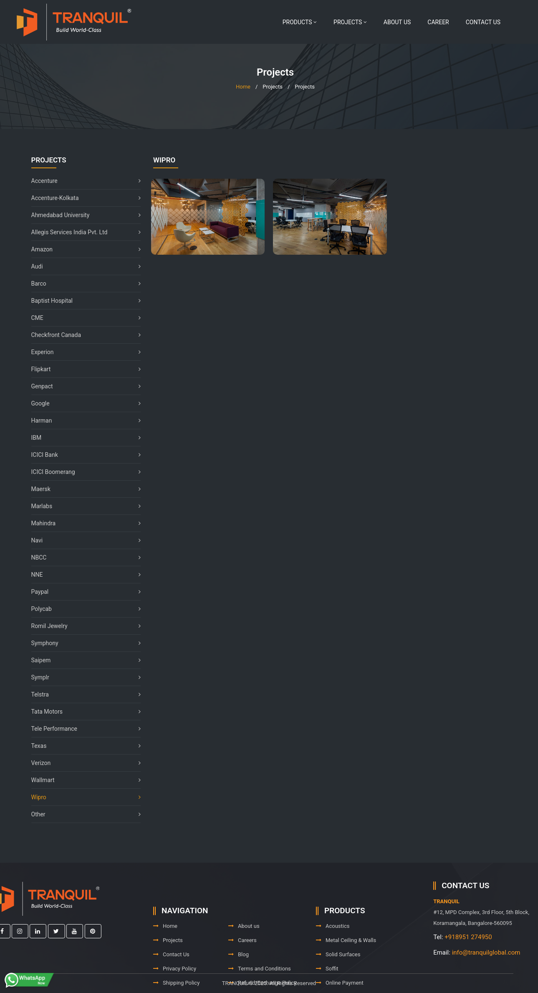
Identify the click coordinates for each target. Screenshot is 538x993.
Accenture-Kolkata (82, 198)
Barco (82, 283)
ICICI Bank (82, 454)
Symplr (82, 677)
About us (397, 22)
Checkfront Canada (82, 335)
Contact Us (483, 22)
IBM (82, 437)
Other (82, 814)
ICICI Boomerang (82, 472)
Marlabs (82, 506)
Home (243, 87)
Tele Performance (82, 728)
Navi (82, 540)
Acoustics (333, 955)
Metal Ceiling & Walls (346, 969)
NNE (82, 574)
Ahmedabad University (82, 215)
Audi (82, 266)
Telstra (82, 694)
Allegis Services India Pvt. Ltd (82, 232)
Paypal (82, 591)
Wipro (82, 797)
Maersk (82, 489)
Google (82, 403)
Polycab (82, 608)
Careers (242, 969)
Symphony (82, 643)
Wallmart (82, 780)
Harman (82, 420)
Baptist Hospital (82, 300)
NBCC (82, 557)
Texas (82, 745)
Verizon (82, 763)
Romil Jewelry (82, 626)
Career (438, 22)
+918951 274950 (509, 937)
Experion (82, 352)
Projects (350, 22)
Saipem (82, 660)
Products (300, 22)
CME (82, 317)
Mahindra (82, 523)
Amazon (82, 249)
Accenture (82, 180)
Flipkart (82, 369)
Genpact (82, 386)
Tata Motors (82, 711)
